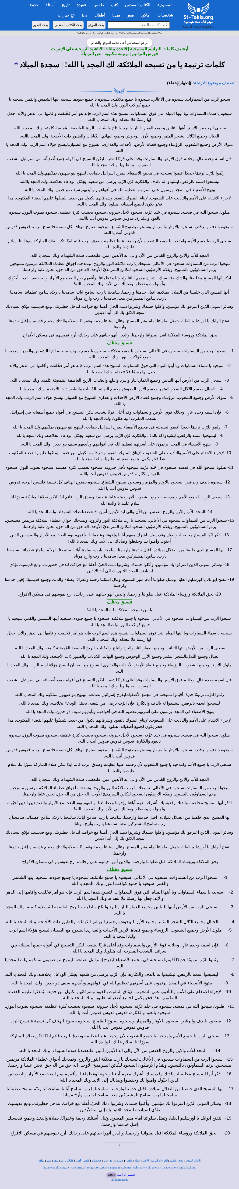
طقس (129, 1160)
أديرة (78, 1160)
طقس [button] (98, 5)
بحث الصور (40, 25)
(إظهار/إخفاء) (179, 82)
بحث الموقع (96, 25)
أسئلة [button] (50, 5)
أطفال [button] (100, 15)
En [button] (85, 15)
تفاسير (173, 1160)
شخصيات (96, 1160)
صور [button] (130, 15)
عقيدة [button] (81, 5)
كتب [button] (114, 5)
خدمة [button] (34, 5)
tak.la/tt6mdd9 (119, 1179)
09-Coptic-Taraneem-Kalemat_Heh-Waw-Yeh (140, 33)
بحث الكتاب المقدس (68, 25)
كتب (105, 1160)
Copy (111, 1174)
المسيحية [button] (164, 5)
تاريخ (112, 1160)
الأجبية (145, 1160)
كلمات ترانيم (67, 1160)
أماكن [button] (146, 15)
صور (49, 1160)
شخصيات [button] (167, 15)
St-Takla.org (82, 33)
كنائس (86, 1160)
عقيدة (120, 1160)
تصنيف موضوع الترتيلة (214, 82)
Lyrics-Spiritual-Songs (103, 33)
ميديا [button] (116, 15)
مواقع (42, 1160)
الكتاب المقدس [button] (137, 5)
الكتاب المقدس (192, 1160)
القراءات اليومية (159, 1160)
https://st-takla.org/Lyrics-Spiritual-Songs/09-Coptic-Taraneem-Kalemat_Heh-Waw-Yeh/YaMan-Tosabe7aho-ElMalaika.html (119, 1167)
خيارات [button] (66, 15)
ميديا (55, 1160)
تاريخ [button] (66, 5)
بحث (180, 1160)
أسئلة (137, 1160)
